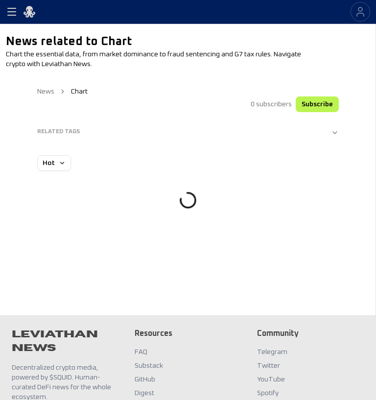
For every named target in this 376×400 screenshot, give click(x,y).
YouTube (271, 379)
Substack (149, 365)
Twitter (268, 365)
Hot (54, 163)
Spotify (268, 393)
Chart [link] (79, 91)
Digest (144, 393)
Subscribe (317, 104)
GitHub (145, 379)
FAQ (141, 352)
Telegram (272, 352)
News (45, 91)
